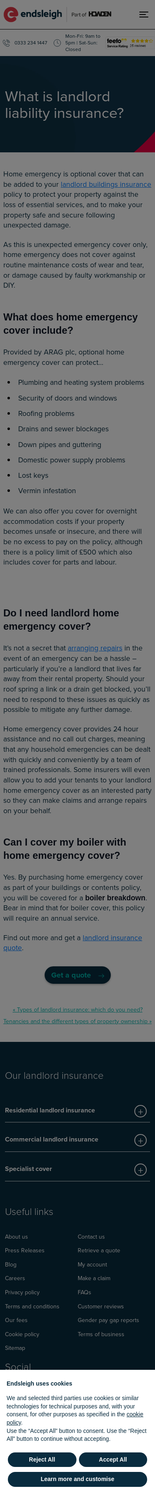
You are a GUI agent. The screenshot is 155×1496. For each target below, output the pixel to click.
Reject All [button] (42, 1459)
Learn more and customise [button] (77, 1479)
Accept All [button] (113, 1459)
